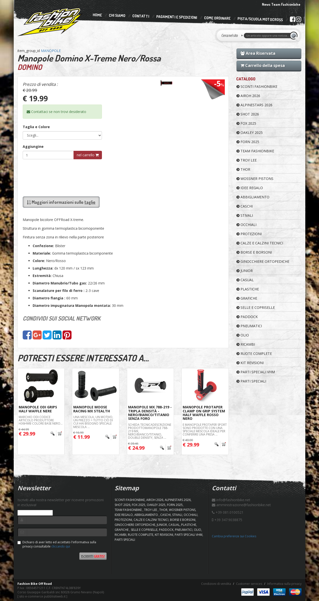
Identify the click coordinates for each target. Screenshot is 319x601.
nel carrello (88, 155)
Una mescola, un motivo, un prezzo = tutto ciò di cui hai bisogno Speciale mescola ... (93, 422)
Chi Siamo (117, 15)
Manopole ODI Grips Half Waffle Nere (38, 409)
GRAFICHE (247, 298)
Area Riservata (257, 53)
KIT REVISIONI (250, 362)
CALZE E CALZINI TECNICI (260, 243)
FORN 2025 (248, 141)
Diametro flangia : (49, 298)
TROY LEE (247, 160)
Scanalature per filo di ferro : (58, 290)
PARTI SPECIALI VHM (256, 372)
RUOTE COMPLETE (254, 353)
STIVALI (245, 215)
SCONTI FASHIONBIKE (257, 86)
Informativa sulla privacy (284, 584)
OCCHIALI (246, 224)
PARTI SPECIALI (251, 381)
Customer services (249, 584)
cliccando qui (60, 546)
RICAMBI (246, 344)
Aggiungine (33, 146)
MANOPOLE (51, 50)
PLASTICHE (248, 289)
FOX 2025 (246, 123)
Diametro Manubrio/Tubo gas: (60, 283)
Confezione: (43, 245)
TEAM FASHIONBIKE (255, 151)
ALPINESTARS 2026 (254, 105)
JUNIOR (245, 270)
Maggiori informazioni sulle (61, 202)
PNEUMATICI (249, 326)
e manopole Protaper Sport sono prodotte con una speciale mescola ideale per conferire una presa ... (205, 430)
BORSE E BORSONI (254, 252)
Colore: (39, 260)
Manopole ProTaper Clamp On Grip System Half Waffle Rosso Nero (204, 413)
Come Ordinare (217, 18)
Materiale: (42, 253)
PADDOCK (247, 316)
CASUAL (245, 279)
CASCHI (245, 206)
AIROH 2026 (248, 95)
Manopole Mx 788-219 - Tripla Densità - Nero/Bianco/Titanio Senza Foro (150, 413)
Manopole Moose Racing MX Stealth (91, 409)
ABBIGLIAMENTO (253, 197)
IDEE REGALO (250, 187)
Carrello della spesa (262, 65)
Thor (243, 169)
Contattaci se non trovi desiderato (56, 111)
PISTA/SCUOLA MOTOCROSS (260, 19)
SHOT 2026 (248, 114)
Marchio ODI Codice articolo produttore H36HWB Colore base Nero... (41, 420)
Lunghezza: (43, 268)
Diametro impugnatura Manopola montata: (72, 305)
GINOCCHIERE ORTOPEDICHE (263, 261)
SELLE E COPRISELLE (256, 307)
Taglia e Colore (36, 126)
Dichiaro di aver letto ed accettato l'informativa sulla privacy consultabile (56, 544)
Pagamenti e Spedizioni (176, 17)
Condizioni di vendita (216, 584)
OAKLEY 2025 (250, 132)
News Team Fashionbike (281, 4)
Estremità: (42, 275)
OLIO (243, 335)
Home (97, 14)
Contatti (140, 16)
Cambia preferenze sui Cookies (234, 536)
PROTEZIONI (249, 233)
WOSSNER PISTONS (255, 178)
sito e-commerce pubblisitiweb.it (42, 596)
